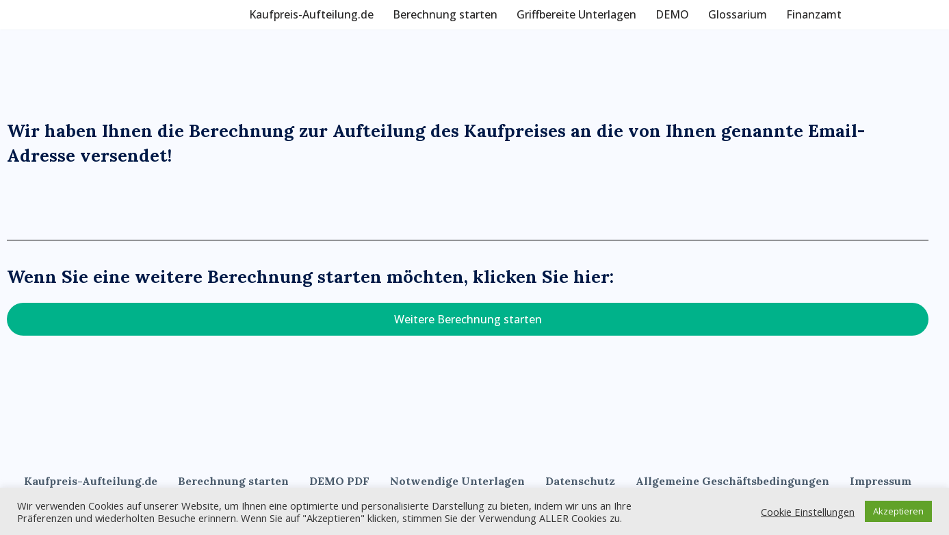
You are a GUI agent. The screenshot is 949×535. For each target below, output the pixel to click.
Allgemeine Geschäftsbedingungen (732, 481)
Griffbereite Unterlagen (576, 14)
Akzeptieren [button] (898, 511)
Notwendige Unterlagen (457, 481)
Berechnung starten (445, 14)
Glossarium (737, 14)
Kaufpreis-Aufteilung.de (311, 14)
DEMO (672, 14)
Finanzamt (814, 14)
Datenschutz (580, 481)
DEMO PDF (339, 481)
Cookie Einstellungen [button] (808, 512)
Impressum (880, 481)
